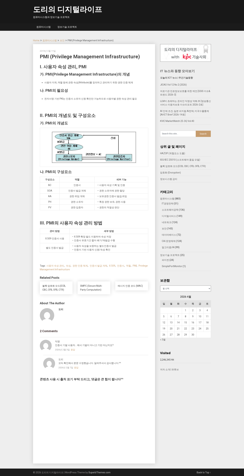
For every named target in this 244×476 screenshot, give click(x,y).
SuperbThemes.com (99, 472)
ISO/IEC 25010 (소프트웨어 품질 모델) (180, 159)
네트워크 (166, 222)
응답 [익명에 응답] (73, 349)
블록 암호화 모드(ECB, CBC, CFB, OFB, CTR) (183, 166)
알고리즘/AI (168, 247)
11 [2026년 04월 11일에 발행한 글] (207, 316)
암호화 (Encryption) (170, 172)
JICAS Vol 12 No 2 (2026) (173, 84)
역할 (128, 265)
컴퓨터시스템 (43, 27)
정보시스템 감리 (168, 179)
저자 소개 (165, 369)
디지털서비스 (169, 216)
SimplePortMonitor (172, 266)
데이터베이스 (169, 234)
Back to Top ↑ (204, 472)
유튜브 (175, 369)
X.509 (112, 265)
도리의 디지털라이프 (67, 9)
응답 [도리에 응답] (76, 367)
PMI (135, 265)
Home (36, 40)
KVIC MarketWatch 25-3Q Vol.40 (177, 121)
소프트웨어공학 (170, 209)
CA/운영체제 (169, 241)
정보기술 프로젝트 (67, 27)
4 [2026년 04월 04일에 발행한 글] (207, 310)
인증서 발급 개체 (98, 265)
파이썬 (165, 260)
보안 (62, 40)
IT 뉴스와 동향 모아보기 (177, 71)
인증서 (120, 265)
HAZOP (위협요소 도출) (172, 153)
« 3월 (163, 339)
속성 (68, 265)
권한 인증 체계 (80, 265)
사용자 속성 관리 (55, 265)
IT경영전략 (167, 203)
